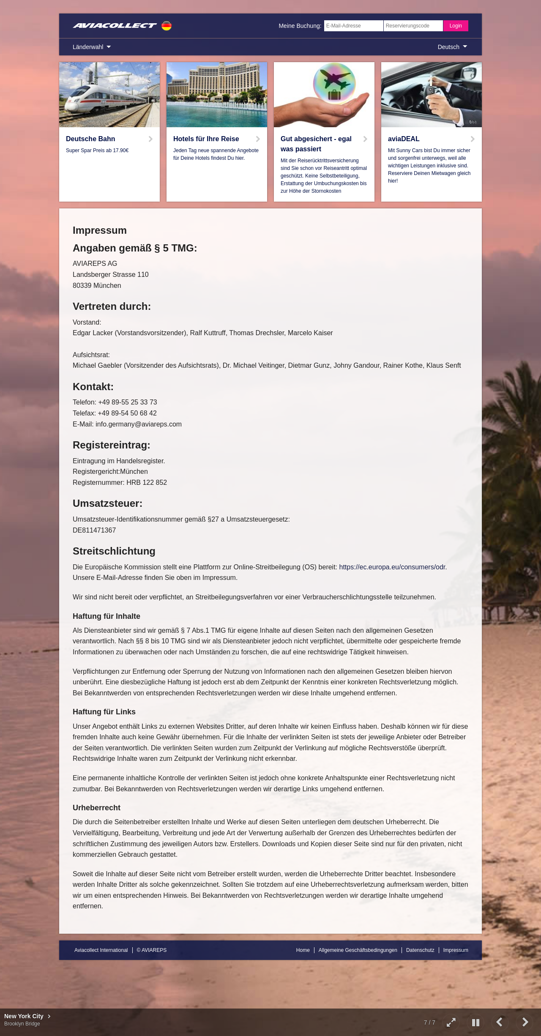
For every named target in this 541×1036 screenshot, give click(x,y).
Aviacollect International (101, 950)
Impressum (455, 950)
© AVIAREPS (152, 950)
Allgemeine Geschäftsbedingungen (358, 950)
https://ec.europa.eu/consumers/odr (392, 567)
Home (303, 950)
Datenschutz (420, 950)
